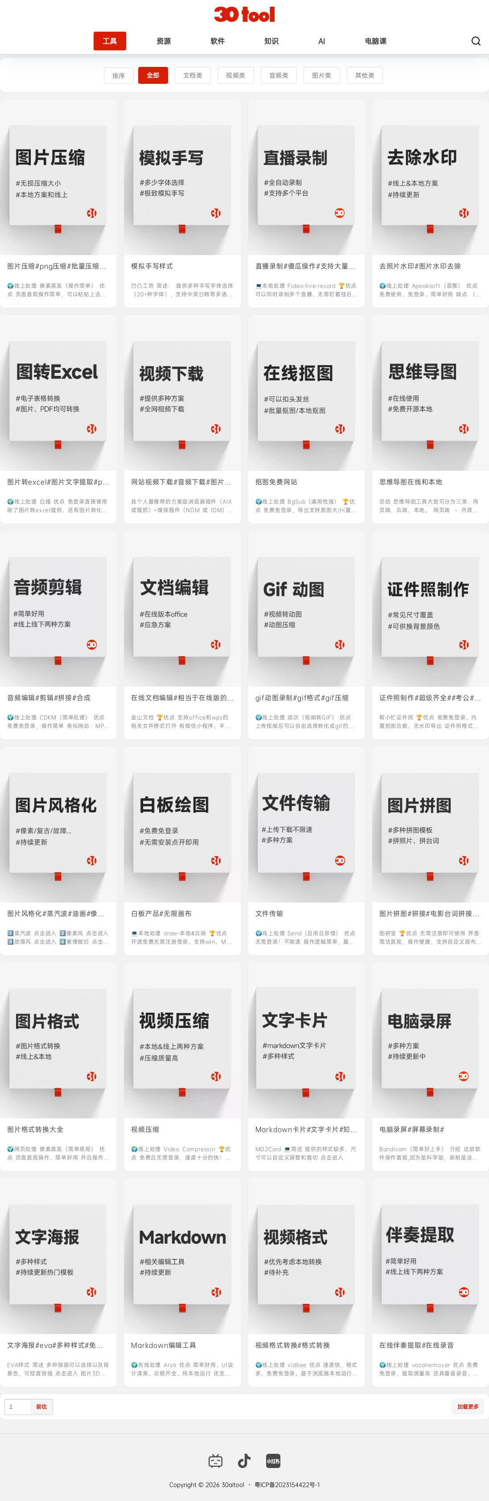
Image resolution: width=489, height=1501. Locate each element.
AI (321, 41)
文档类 (193, 75)
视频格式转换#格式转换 (292, 1345)
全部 (153, 75)
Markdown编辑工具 (164, 1345)
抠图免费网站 (276, 482)
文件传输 (269, 913)
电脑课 (376, 41)
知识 (271, 41)
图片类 (322, 75)
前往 (41, 1406)
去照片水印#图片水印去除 (420, 266)
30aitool (232, 1484)
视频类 (236, 75)
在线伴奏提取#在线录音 (416, 1345)
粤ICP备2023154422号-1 (287, 1484)
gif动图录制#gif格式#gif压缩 (302, 697)
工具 (110, 41)
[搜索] (476, 41)
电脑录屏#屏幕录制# (411, 1129)
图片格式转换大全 (35, 1129)
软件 (217, 41)
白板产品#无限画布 (161, 913)
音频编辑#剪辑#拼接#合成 (48, 697)
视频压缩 (145, 1129)
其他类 (365, 75)
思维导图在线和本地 (411, 482)
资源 (163, 41)
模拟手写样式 (152, 266)
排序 (118, 75)
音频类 (279, 75)
